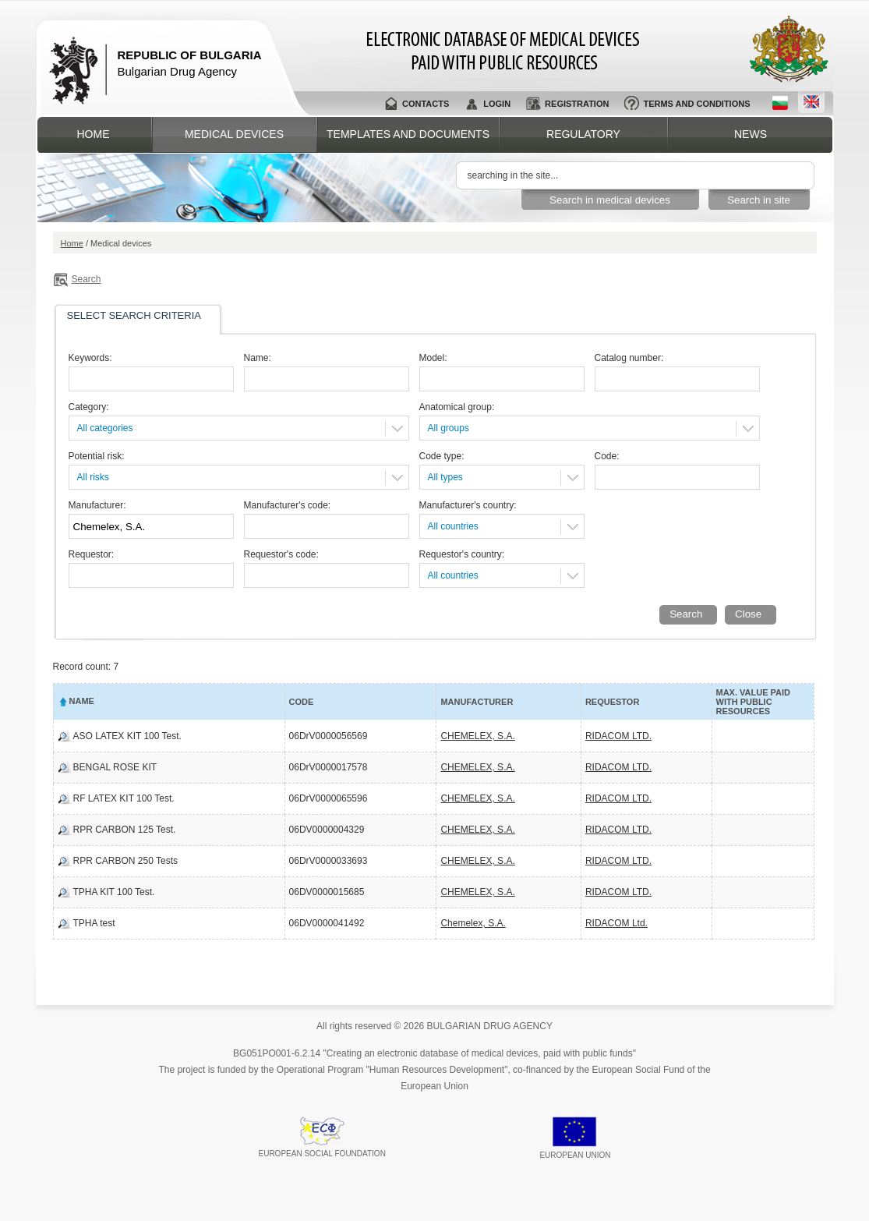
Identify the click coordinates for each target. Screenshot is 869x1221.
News (750, 134)
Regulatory (583, 134)
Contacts (425, 103)
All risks (93, 477)
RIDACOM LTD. (618, 736)
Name (81, 701)
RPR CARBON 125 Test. (124, 829)
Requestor (612, 701)
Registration (577, 103)
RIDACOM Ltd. (616, 923)
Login (496, 103)
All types (445, 477)
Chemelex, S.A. (472, 923)
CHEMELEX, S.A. (477, 736)
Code (301, 701)
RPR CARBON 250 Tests (125, 860)
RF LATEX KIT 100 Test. (124, 798)
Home (93, 134)
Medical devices (234, 134)
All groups (448, 428)
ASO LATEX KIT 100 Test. (127, 736)
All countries (453, 526)
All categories (105, 428)
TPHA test (94, 923)
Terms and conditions (696, 103)
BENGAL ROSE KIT (115, 767)
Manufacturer (476, 701)
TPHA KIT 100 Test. (114, 892)
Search (86, 279)
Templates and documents (408, 134)
